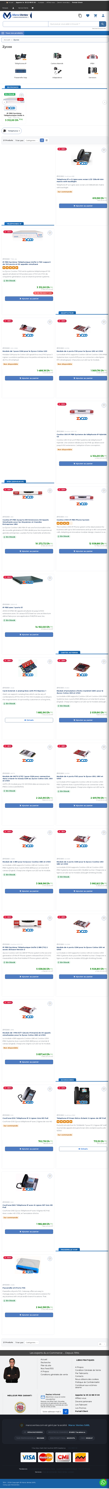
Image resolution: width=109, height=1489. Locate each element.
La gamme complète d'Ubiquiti (66, 1469)
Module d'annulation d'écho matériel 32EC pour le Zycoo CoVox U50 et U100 (80, 692)
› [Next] (104, 102)
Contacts (79, 1376)
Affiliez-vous (50, 2)
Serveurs (92, 77)
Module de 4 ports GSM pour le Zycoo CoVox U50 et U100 (81, 948)
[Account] (13, 7)
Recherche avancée (99, 28)
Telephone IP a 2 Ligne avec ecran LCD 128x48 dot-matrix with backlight (80, 180)
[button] (42, 140)
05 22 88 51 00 (30, 2)
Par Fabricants (81, 1373)
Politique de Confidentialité (87, 1382)
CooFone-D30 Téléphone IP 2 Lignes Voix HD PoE (25, 1118)
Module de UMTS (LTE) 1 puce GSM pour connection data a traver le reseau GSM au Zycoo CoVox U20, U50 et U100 (28, 778)
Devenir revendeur (63, 2)
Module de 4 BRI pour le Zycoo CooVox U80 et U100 (27, 862)
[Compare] (80, 16)
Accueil (7, 40)
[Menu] (12, 33)
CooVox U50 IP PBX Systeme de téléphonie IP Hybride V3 (82, 435)
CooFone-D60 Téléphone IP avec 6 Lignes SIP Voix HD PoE (28, 1206)
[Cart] (32, 8)
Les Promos (80, 1408)
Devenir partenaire (83, 1401)
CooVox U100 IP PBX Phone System (73, 520)
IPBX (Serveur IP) (15, 482)
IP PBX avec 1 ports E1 (13, 607)
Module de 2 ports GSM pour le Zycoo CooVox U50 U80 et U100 (80, 863)
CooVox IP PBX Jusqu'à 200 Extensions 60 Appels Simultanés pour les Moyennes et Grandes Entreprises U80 (26, 522)
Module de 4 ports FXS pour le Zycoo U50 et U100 (80, 351)
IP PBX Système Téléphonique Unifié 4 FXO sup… (14, 114)
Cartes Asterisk (57, 63)
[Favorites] (88, 16)
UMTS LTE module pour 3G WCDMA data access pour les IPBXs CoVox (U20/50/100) (26, 785)
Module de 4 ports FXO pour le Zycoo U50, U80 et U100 (80, 777)
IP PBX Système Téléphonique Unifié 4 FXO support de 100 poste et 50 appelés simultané (27, 263)
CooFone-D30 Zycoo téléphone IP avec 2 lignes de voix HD (27, 1121)
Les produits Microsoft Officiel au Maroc (42, 1469)
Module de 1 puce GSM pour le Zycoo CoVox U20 (25, 351)
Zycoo (65, 176)
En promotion (44, 293)
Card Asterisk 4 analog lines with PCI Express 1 (24, 691)
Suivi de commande (50, 1472)
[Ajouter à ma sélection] (21, 95)
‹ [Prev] (4, 102)
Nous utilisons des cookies (87, 1379)
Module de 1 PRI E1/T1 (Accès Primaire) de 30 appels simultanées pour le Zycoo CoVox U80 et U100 (27, 1034)
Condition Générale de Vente (88, 1370)
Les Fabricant (81, 1405)
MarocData (15, 1485)
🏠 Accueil (9, 2)
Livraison (71, 1472)
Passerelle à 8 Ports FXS (14, 1288)
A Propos (79, 1367)
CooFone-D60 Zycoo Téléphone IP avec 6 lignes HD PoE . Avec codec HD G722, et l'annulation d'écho (26, 1212)
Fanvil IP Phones (84, 1469)
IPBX (92, 63)
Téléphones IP (20, 63)
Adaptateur (57, 77)
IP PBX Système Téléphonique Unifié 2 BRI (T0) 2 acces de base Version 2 (25, 948)
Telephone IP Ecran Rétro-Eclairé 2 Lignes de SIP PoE (81, 1118)
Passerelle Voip (20, 77)
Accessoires (67, 1080)
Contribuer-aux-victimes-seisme (86, 1386)
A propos (41, 2)
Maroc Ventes (62, 1472)
